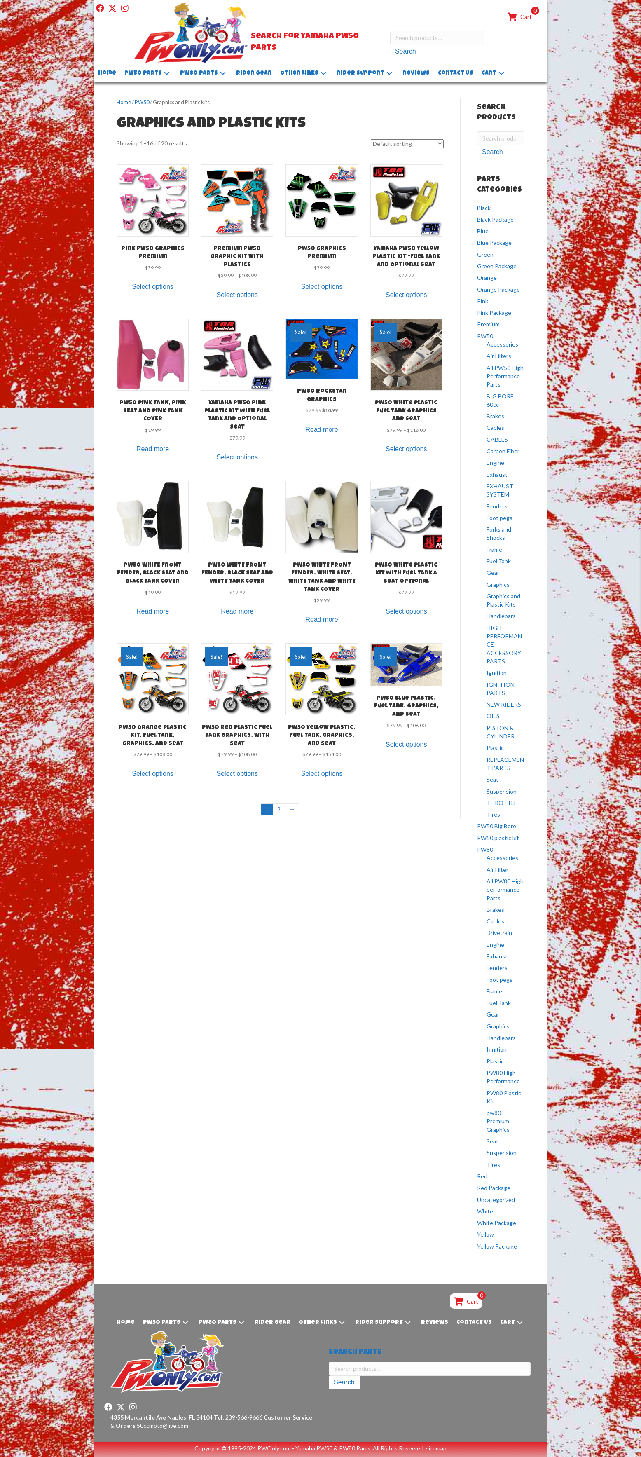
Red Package (493, 1187)
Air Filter (497, 869)
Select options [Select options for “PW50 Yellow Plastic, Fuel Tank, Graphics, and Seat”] (322, 773)
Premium (488, 324)
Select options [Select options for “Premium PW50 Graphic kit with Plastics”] (237, 294)
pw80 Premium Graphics (498, 1121)
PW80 (485, 849)
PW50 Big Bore (496, 825)
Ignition (497, 672)
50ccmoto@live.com (162, 1425)
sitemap (436, 1448)
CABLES (497, 439)
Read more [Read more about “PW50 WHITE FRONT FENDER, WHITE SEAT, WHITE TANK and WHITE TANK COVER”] (321, 619)
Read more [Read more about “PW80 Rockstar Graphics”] (321, 429)
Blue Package (494, 242)
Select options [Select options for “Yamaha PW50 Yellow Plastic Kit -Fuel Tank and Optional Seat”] (406, 294)
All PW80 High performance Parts (505, 890)
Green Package (497, 265)
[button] (100, 8)
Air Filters (499, 355)
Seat (492, 779)
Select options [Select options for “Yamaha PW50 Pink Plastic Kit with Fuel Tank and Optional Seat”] (237, 457)
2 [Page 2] (279, 809)
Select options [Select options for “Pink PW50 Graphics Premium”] (152, 286)
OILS (493, 715)
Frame (494, 549)
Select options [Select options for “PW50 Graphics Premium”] (322, 286)
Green (485, 254)
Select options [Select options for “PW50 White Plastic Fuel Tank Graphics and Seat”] (406, 448)
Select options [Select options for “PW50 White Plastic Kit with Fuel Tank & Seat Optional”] (406, 611)
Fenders (497, 506)
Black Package (495, 219)
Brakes (495, 415)
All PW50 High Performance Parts (505, 376)
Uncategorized (496, 1199)
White (485, 1211)
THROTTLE (502, 802)
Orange (487, 277)
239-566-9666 (238, 1417)
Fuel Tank (499, 561)
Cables (495, 427)
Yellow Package (497, 1246)
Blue (483, 230)
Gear (493, 572)
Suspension (502, 791)
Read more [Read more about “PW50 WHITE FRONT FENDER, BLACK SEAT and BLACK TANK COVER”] (152, 611)
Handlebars (501, 615)
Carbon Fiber (503, 450)
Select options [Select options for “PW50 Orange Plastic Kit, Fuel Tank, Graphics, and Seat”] (152, 773)
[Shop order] (407, 143)
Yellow (485, 1234)
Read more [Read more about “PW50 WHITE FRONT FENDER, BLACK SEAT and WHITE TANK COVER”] (237, 611)
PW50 (142, 102)
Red (482, 1176)
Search (405, 51)
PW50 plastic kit (498, 837)
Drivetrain (499, 932)
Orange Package (498, 289)
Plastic (495, 747)
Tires (493, 814)
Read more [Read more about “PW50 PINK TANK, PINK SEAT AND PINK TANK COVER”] (152, 448)
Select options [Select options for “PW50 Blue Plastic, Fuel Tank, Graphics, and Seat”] (406, 744)
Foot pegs (499, 517)
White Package (496, 1222)
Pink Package (494, 312)
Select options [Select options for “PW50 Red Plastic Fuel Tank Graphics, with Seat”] (237, 773)
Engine (495, 462)
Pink (482, 301)
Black (484, 207)
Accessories (502, 344)
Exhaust (497, 474)
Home (124, 102)
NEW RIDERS (504, 704)
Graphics (498, 584)
